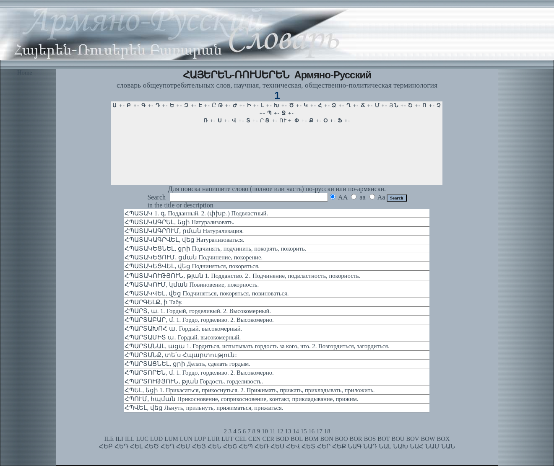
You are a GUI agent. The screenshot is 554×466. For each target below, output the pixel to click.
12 (280, 431)
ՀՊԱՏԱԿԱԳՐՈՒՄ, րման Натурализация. (184, 231)
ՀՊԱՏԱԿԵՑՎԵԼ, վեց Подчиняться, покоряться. (192, 266)
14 (296, 431)
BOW (428, 438)
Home (24, 72)
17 (319, 431)
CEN (254, 438)
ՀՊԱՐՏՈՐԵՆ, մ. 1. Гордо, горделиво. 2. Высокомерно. (199, 372)
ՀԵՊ (246, 446)
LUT (227, 438)
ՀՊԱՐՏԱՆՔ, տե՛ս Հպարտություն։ (181, 355)
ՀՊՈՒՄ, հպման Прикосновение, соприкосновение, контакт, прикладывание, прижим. (241, 399)
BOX (443, 438)
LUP (200, 438)
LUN (186, 438)
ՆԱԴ (370, 446)
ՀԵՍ (277, 446)
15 (304, 431)
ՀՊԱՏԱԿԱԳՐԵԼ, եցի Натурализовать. (179, 222)
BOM (311, 438)
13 (288, 431)
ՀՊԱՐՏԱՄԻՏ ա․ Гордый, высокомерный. (183, 337)
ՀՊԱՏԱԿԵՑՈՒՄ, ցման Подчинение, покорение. (194, 257)
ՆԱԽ (400, 446)
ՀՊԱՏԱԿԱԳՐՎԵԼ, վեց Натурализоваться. (184, 239)
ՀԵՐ (323, 446)
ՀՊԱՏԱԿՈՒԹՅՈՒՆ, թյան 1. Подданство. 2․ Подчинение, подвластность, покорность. (242, 275)
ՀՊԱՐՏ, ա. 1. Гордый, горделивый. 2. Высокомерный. (197, 311)
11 (273, 431)
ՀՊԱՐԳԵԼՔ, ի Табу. (153, 302)
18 (327, 431)
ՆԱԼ (385, 446)
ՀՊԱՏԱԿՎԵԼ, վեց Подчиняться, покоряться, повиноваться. (207, 293)
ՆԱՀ (417, 446)
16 (312, 431)
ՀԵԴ (121, 446)
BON (326, 438)
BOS (370, 438)
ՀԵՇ (230, 446)
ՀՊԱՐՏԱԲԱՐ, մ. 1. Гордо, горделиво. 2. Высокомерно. (199, 319)
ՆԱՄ (432, 446)
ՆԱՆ (448, 446)
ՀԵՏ (308, 446)
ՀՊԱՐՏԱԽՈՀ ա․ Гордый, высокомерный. (183, 328)
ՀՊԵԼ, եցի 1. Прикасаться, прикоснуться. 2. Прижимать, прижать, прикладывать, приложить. (250, 390)
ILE (109, 438)
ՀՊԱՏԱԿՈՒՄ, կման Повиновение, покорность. (192, 284)
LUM (171, 438)
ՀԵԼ (136, 446)
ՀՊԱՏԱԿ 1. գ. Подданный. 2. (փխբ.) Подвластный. (196, 213)
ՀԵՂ (167, 446)
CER (268, 438)
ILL (130, 438)
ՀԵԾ (151, 446)
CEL (241, 438)
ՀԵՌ (262, 446)
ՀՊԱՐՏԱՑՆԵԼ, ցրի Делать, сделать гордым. (187, 363)
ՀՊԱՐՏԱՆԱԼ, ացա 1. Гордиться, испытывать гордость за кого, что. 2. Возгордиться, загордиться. (257, 346)
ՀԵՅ (199, 446)
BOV (412, 438)
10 (265, 431)
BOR (356, 438)
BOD (282, 438)
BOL (297, 438)
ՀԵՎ (293, 446)
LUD (156, 438)
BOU (397, 438)
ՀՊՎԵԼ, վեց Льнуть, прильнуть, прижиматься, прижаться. (204, 407)
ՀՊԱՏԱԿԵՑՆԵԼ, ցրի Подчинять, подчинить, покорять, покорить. (215, 248)
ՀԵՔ (339, 446)
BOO (341, 438)
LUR (214, 438)
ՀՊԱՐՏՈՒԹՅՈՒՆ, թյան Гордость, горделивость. (194, 381)
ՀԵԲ (106, 446)
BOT (383, 438)
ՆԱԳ (355, 446)
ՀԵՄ (183, 446)
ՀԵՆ (214, 446)
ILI (119, 438)
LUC (142, 438)
